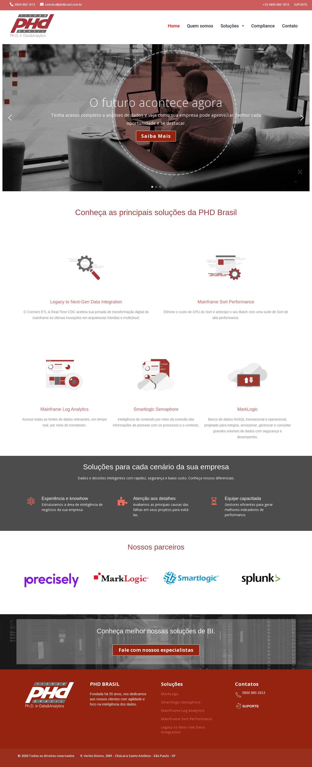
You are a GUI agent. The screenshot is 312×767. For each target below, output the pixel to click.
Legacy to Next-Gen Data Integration (183, 729)
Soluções (230, 25)
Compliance (263, 25)
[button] (10, 118)
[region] (156, 117)
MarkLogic (170, 693)
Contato (290, 25)
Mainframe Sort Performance (186, 718)
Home (174, 25)
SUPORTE (250, 706)
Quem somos (200, 25)
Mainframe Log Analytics (182, 710)
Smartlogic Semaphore (180, 702)
